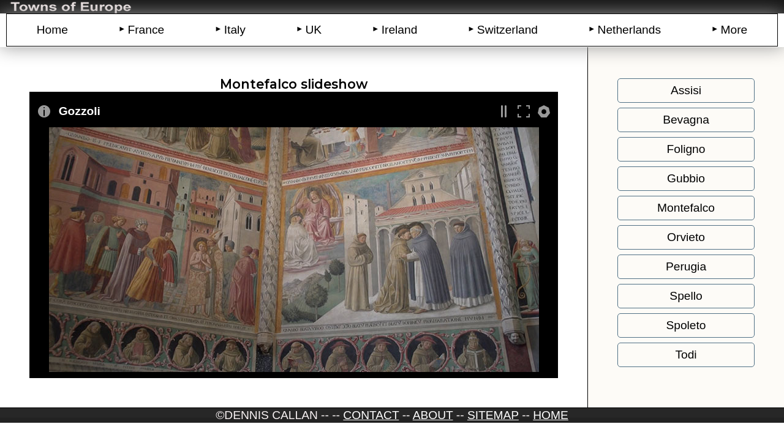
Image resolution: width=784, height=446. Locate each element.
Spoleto (686, 325)
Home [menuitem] (52, 29)
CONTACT (371, 415)
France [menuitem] (145, 29)
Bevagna (686, 119)
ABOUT (433, 415)
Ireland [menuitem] (400, 29)
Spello (685, 295)
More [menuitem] (734, 29)
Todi (685, 354)
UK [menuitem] (313, 29)
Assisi (686, 90)
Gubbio (686, 178)
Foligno (686, 149)
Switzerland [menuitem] (507, 29)
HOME (550, 415)
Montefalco (686, 207)
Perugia (686, 266)
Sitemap (493, 415)
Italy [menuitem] (235, 29)
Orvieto (686, 237)
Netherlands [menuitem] (629, 29)
